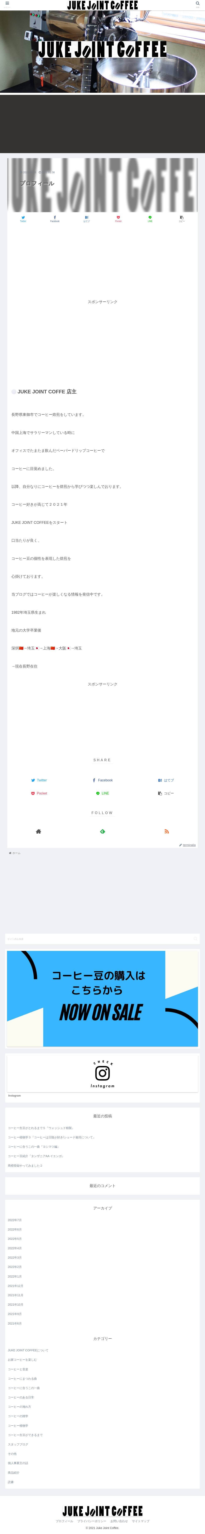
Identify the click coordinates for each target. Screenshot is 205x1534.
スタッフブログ (18, 1444)
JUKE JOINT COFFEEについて (28, 1350)
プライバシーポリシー (91, 1521)
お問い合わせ (119, 1521)
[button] (195, 938)
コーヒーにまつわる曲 (22, 1378)
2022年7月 (15, 1220)
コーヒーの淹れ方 (19, 1406)
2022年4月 (15, 1248)
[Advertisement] (102, 124)
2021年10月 (15, 1304)
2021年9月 (15, 1314)
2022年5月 (15, 1238)
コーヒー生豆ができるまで (25, 1435)
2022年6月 (15, 1229)
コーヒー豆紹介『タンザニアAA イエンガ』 (36, 1156)
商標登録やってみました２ (25, 1165)
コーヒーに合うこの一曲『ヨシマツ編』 (34, 1146)
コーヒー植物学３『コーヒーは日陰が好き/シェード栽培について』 (52, 1137)
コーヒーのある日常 (21, 1397)
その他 (12, 1453)
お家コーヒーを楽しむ (22, 1359)
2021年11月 (15, 1295)
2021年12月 (15, 1285)
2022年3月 (15, 1257)
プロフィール (64, 1521)
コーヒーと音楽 (18, 1369)
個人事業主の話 (18, 1463)
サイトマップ (140, 1521)
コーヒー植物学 (18, 1425)
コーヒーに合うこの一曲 (24, 1388)
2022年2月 (15, 1267)
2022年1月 (15, 1276)
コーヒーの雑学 (18, 1416)
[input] (102, 939)
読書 (11, 1482)
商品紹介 (13, 1472)
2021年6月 (15, 1323)
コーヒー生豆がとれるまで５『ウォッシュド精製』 (41, 1128)
